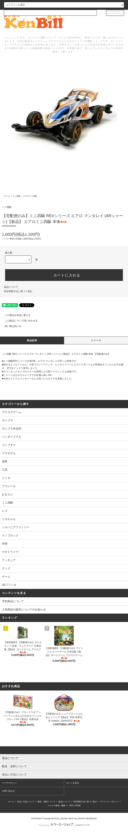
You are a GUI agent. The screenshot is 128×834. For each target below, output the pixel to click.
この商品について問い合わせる (19, 320)
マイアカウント (9, 783)
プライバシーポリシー (109, 802)
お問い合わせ (8, 791)
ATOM (77, 805)
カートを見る (72, 783)
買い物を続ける (10, 326)
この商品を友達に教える (15, 315)
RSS (71, 805)
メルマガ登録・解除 (56, 805)
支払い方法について (26, 802)
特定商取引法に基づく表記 (18, 291)
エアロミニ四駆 (30, 196)
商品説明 (32, 340)
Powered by (64, 825)
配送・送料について (46, 802)
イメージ (96, 340)
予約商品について (13, 601)
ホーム (7, 196)
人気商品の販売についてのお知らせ (24, 609)
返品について (11, 287)
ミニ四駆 (16, 196)
